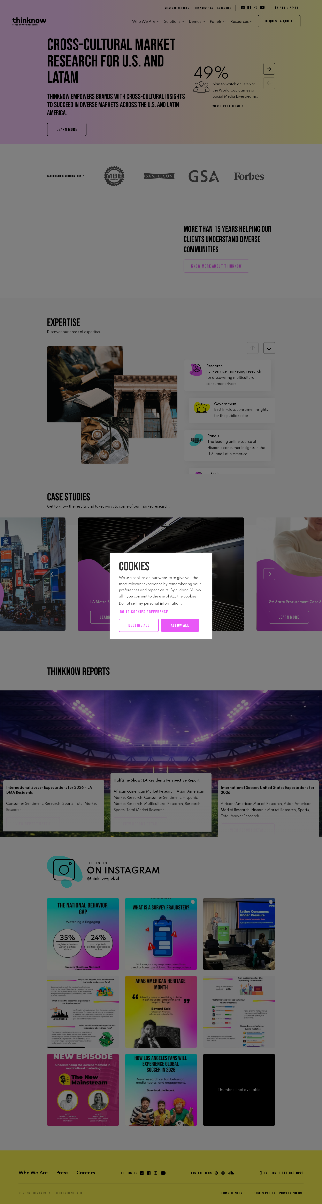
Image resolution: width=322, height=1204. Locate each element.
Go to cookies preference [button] (144, 612)
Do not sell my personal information (150, 603)
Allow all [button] (142, 638)
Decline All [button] (140, 625)
